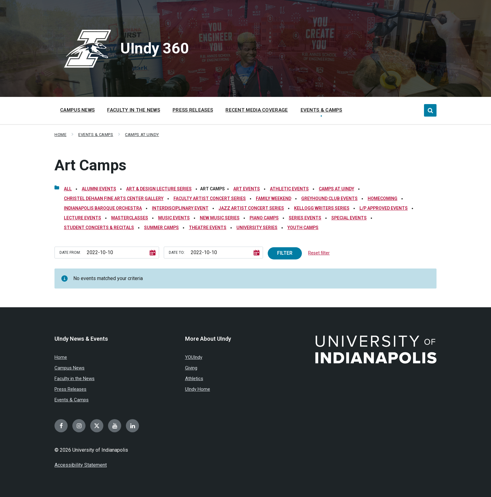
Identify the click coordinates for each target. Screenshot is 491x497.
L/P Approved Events (383, 208)
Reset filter (319, 252)
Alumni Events (99, 188)
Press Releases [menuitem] (193, 110)
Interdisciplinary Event (180, 208)
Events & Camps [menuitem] (321, 110)
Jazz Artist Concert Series (251, 208)
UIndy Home (197, 389)
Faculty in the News (74, 378)
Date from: (70, 252)
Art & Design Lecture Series (159, 188)
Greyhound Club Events (329, 198)
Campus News (69, 368)
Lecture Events (82, 217)
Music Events (174, 217)
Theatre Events (207, 227)
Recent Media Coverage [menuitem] (256, 110)
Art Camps (90, 165)
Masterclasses (129, 217)
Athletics (194, 378)
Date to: (177, 252)
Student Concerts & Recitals (99, 227)
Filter (284, 253)
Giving (191, 368)
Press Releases (70, 389)
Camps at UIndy (142, 134)
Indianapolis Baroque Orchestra (103, 208)
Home (60, 134)
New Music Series (220, 217)
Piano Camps (264, 217)
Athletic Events (289, 188)
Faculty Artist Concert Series (209, 198)
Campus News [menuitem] (77, 110)
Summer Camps (161, 227)
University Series (256, 227)
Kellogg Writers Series (321, 208)
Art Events (246, 188)
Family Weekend (273, 198)
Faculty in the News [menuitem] (133, 110)
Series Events (305, 217)
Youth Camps (302, 227)
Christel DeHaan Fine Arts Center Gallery (113, 198)
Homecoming (382, 198)
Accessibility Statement (80, 465)
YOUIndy (193, 357)
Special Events (349, 217)
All (68, 188)
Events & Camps (95, 134)
